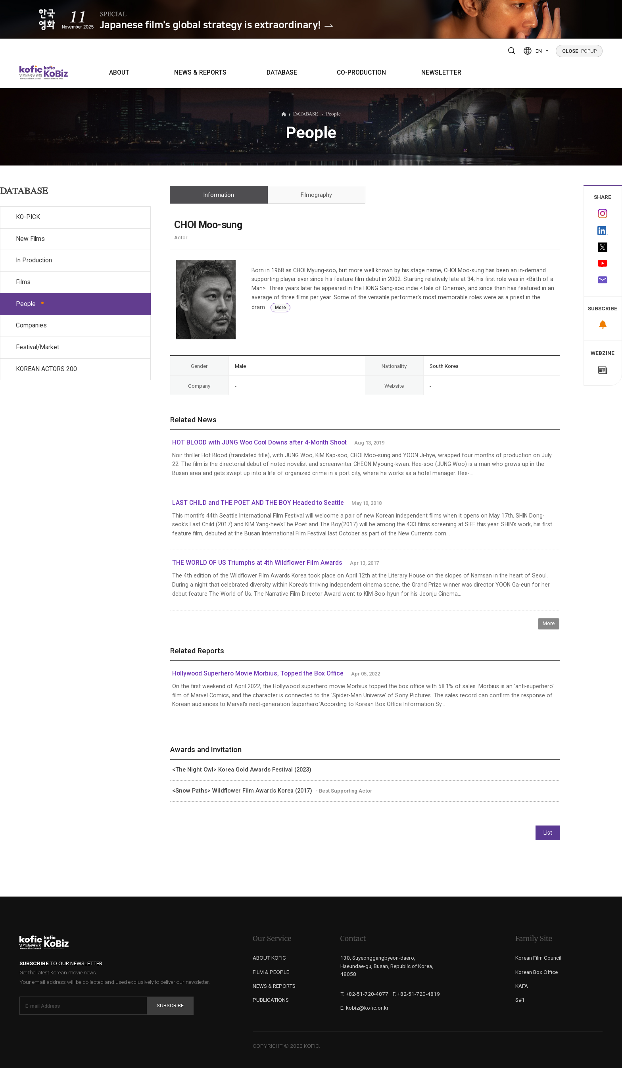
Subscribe (170, 1005)
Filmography (316, 195)
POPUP (579, 51)
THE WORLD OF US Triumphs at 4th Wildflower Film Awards (257, 562)
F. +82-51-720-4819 (416, 994)
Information (218, 195)
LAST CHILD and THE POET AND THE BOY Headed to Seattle (258, 502)
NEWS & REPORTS (200, 72)
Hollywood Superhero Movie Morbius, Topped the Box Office (258, 673)
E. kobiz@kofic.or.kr (364, 1007)
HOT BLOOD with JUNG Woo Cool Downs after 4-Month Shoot (259, 442)
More (280, 307)
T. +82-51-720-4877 (364, 994)
